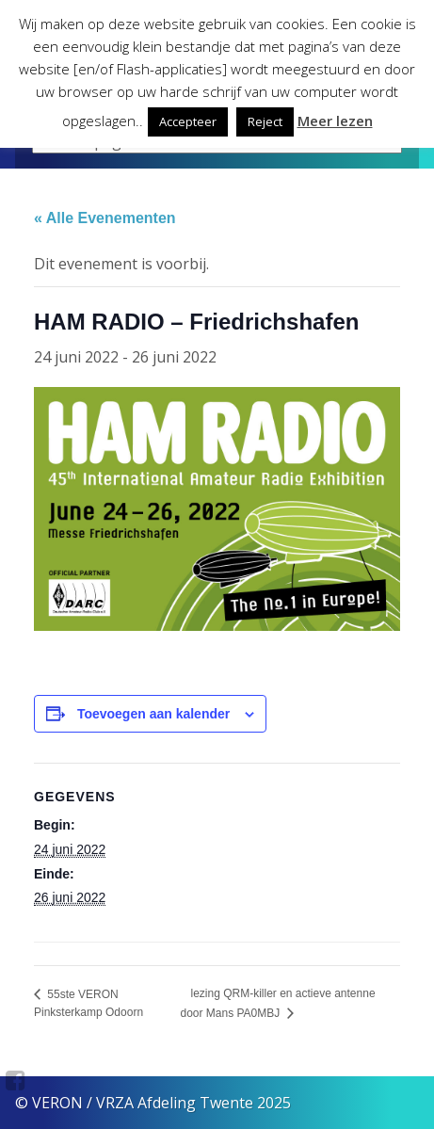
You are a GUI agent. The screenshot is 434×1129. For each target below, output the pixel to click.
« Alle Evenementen (105, 218)
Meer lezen (335, 120)
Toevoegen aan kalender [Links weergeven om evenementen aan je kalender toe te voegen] (153, 713)
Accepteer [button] (188, 121)
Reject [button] (265, 121)
